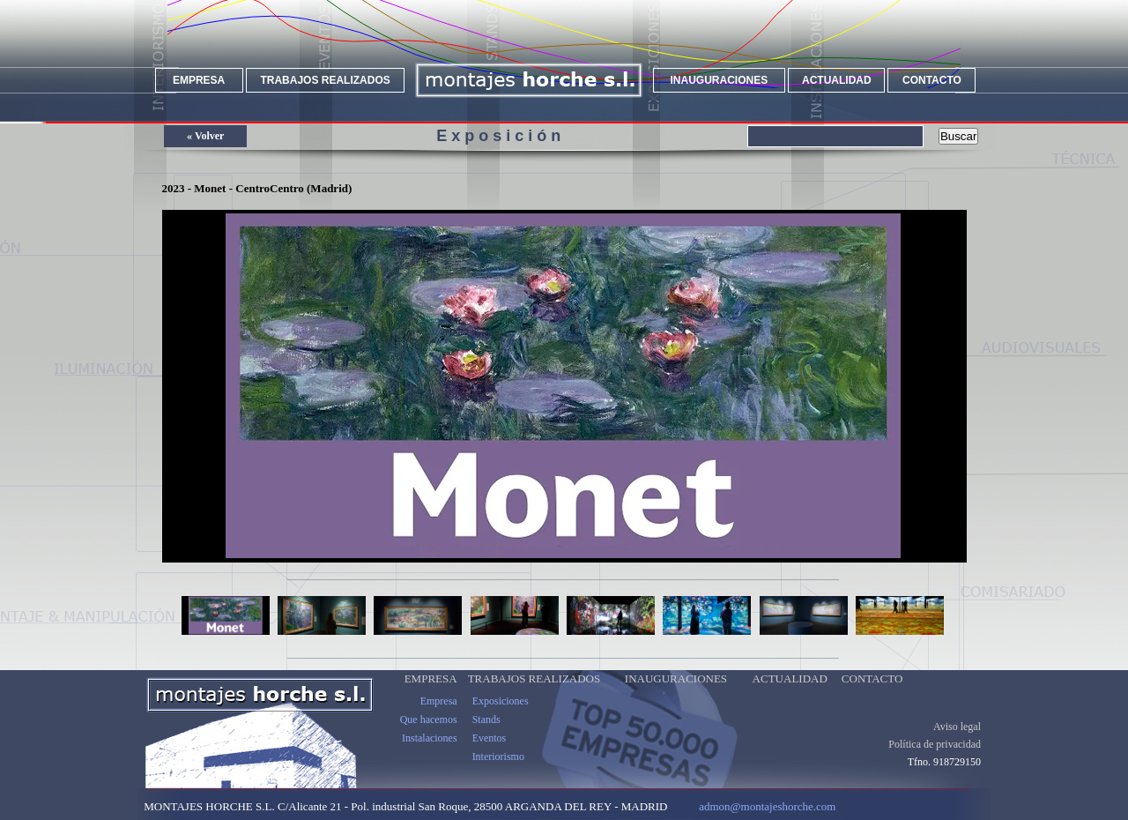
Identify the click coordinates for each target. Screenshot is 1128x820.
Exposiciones (500, 715)
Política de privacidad (934, 758)
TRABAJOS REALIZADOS (325, 80)
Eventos (489, 752)
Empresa (438, 715)
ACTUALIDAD (837, 80)
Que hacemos (428, 733)
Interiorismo (498, 770)
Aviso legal (957, 740)
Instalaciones (429, 752)
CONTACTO (931, 80)
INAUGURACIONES (719, 80)
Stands (486, 733)
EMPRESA (199, 80)
